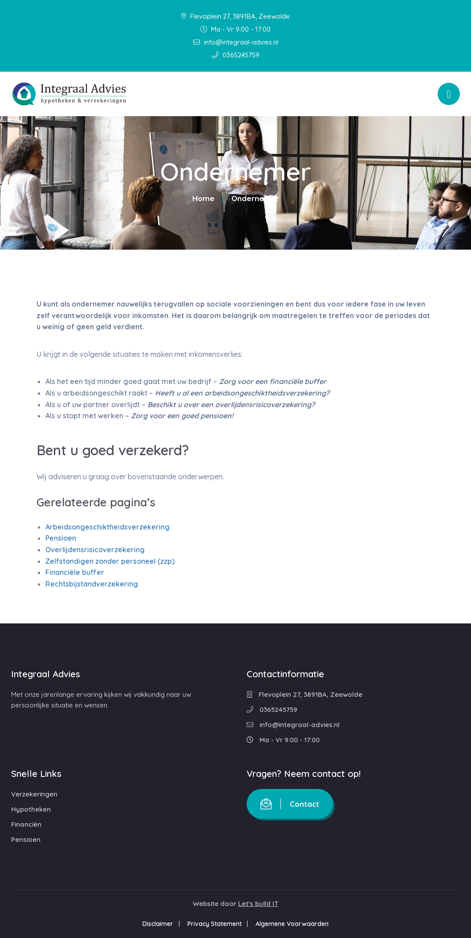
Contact (289, 803)
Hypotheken (31, 809)
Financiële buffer (74, 572)
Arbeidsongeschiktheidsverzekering (107, 526)
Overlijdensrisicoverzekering (95, 549)
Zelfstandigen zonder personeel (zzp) (110, 561)
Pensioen (60, 538)
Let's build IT (258, 903)
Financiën (26, 824)
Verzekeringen (34, 794)
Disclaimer (157, 924)
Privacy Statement (214, 924)
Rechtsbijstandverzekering (91, 583)
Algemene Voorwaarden (293, 924)
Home (203, 198)
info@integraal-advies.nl (235, 42)
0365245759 (236, 55)
